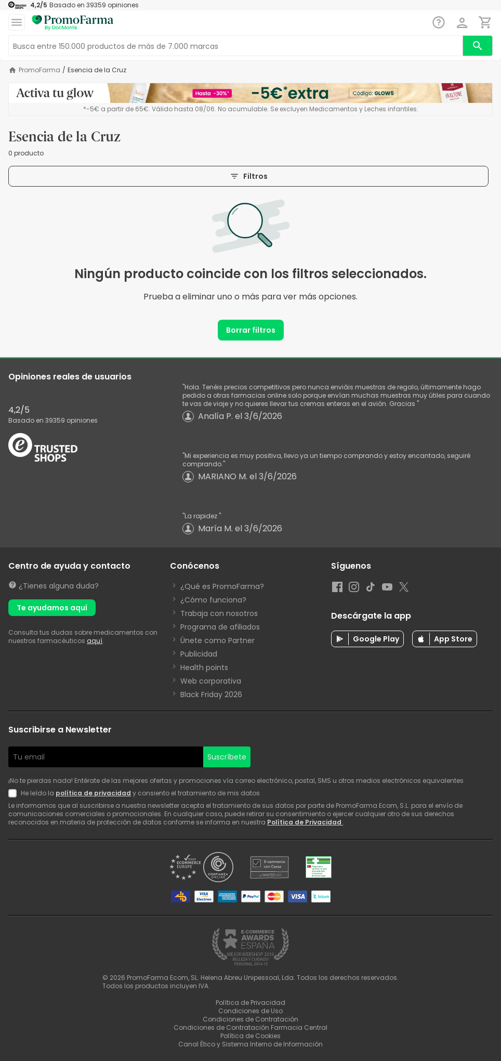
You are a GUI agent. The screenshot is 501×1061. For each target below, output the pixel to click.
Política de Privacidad (305, 822)
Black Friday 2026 (211, 694)
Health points (204, 667)
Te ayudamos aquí (52, 607)
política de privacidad (93, 793)
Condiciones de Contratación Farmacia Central (250, 1027)
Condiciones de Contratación (250, 1019)
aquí (94, 640)
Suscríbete (226, 757)
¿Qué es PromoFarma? (222, 586)
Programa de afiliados (220, 627)
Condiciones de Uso (250, 1010)
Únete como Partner (217, 640)
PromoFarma (39, 70)
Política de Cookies (250, 1035)
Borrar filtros (250, 330)
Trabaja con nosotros (219, 613)
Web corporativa (210, 681)
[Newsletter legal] (14, 793)
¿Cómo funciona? (213, 600)
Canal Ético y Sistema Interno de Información (250, 1044)
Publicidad (198, 654)
